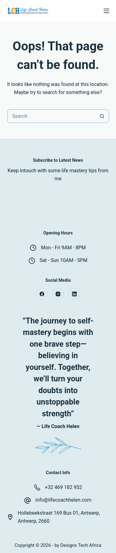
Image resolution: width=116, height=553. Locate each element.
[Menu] (106, 11)
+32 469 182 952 (63, 487)
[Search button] (102, 116)
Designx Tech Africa (80, 545)
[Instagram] (58, 294)
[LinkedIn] (74, 294)
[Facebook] (42, 294)
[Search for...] (51, 116)
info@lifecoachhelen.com (63, 500)
